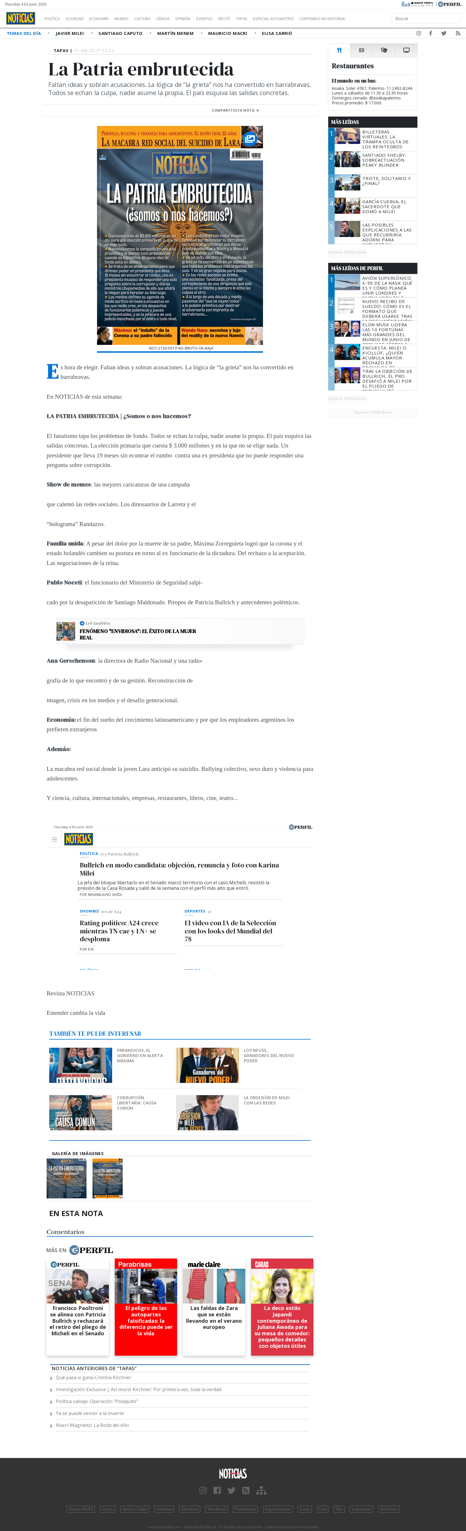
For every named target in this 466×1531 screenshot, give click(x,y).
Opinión (206, 19)
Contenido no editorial (372, 19)
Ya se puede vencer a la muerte (90, 1413)
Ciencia (183, 19)
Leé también (98, 623)
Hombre (189, 1509)
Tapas (274, 19)
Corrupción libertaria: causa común (137, 1103)
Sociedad (80, 19)
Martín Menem (176, 33)
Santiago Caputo (121, 33)
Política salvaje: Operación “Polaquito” (97, 1401)
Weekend (216, 1509)
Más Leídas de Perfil (357, 268)
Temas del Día (24, 33)
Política (54, 19)
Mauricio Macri (228, 33)
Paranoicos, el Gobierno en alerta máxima (140, 1055)
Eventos (232, 19)
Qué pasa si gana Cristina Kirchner (93, 1377)
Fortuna (164, 1509)
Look (305, 1509)
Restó (255, 19)
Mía (339, 1509)
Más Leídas (345, 122)
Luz (322, 1509)
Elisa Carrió (277, 33)
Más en (79, 1250)
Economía (109, 19)
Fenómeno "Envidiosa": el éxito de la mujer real (138, 634)
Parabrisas (245, 1509)
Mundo (134, 19)
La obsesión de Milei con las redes (267, 1100)
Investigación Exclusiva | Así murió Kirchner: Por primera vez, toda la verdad (138, 1389)
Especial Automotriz (312, 19)
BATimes (389, 1509)
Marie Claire (134, 1509)
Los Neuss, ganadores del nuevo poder (269, 1055)
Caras (107, 1509)
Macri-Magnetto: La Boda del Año (92, 1425)
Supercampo (278, 1509)
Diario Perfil (80, 1509)
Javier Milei (70, 33)
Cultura (159, 19)
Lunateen (361, 1509)
